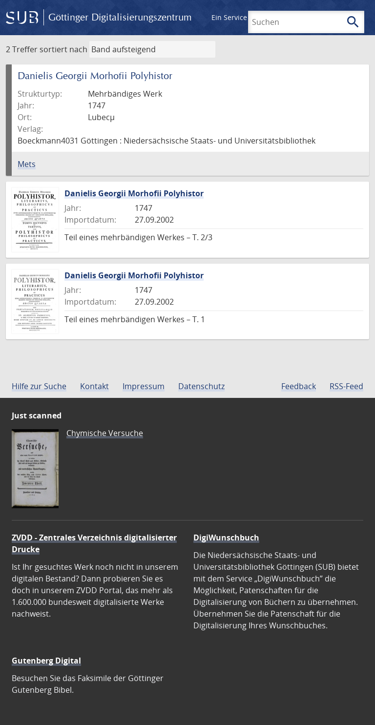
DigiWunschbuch (226, 537)
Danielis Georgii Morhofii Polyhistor (134, 193)
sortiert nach (63, 49)
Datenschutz (201, 386)
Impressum (144, 386)
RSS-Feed (346, 386)
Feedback (298, 386)
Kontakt (94, 386)
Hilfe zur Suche (39, 386)
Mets (27, 164)
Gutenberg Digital (46, 660)
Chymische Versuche (104, 433)
